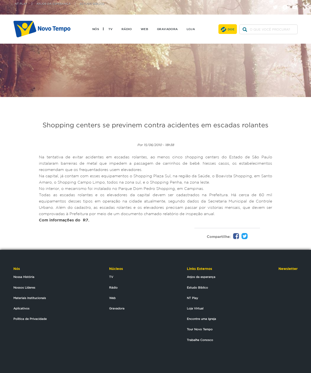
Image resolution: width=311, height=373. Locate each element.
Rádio (126, 28)
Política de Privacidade (30, 318)
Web (144, 28)
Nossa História (23, 276)
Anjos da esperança (201, 276)
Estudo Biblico (197, 287)
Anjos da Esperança (53, 3)
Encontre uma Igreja (201, 318)
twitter (277, 3)
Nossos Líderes (24, 287)
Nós (95, 28)
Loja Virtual (195, 308)
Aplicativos (21, 308)
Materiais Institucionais (29, 298)
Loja (191, 28)
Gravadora (167, 28)
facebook (287, 3)
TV (110, 28)
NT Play (21, 3)
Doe (231, 29)
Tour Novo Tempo (200, 329)
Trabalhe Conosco (200, 339)
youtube (297, 3)
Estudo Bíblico (92, 3)
